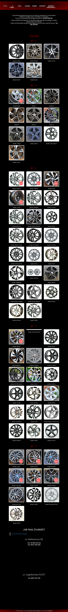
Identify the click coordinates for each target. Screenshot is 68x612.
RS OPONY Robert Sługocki (19, 534)
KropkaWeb (49, 610)
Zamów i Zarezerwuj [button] (51, 6)
